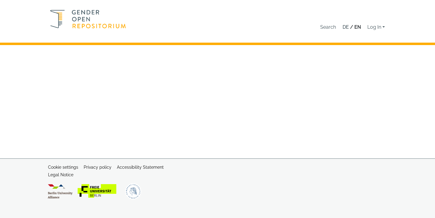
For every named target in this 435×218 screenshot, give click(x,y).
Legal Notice (60, 174)
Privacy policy (97, 167)
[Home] (88, 19)
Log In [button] (374, 27)
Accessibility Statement (140, 167)
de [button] (346, 27)
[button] (328, 27)
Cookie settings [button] (63, 167)
